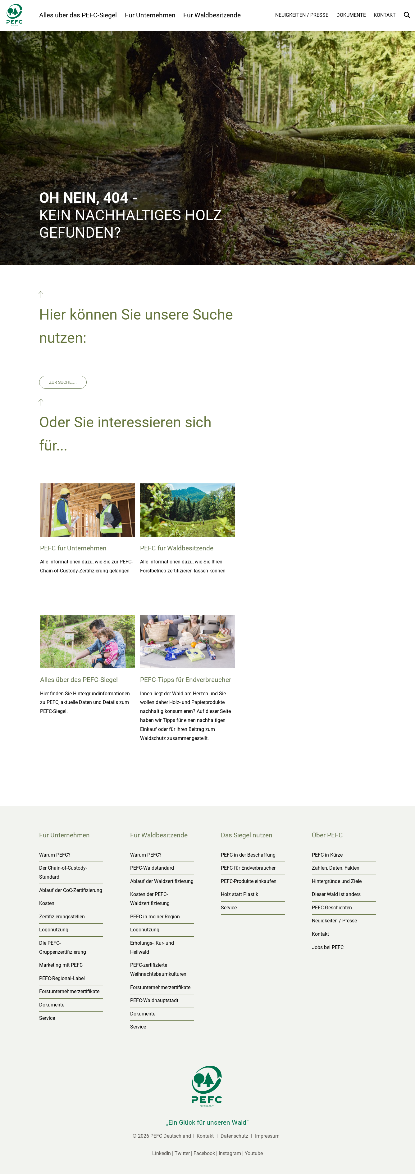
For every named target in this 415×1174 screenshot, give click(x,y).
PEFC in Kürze (327, 855)
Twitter (182, 1153)
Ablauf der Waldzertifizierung (162, 881)
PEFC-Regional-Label (62, 978)
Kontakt (385, 15)
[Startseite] (19, 16)
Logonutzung (53, 930)
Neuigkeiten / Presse (301, 15)
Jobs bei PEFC (328, 947)
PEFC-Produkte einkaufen (248, 881)
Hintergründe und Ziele (337, 881)
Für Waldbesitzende (212, 15)
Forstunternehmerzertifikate (69, 991)
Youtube (254, 1153)
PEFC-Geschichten (332, 908)
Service (47, 1018)
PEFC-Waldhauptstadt (154, 1000)
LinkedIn (161, 1153)
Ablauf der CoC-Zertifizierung (70, 890)
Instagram (230, 1153)
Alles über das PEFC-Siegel (78, 15)
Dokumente (351, 15)
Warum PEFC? (55, 855)
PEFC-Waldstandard (152, 868)
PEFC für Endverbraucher (248, 868)
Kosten (46, 903)
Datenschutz (235, 1136)
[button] (41, 296)
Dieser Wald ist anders (336, 894)
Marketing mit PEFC (61, 965)
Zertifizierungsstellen (62, 917)
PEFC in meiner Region (155, 917)
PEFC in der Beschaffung (248, 855)
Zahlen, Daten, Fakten (335, 868)
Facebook (204, 1153)
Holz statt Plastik (239, 894)
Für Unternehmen (150, 15)
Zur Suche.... (63, 382)
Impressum (267, 1136)
